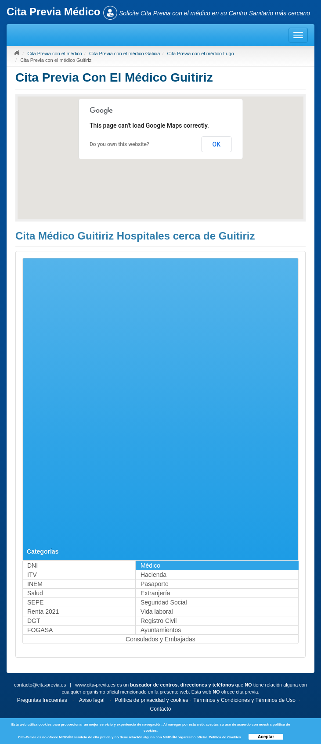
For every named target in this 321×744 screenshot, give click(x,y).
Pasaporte (155, 583)
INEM (35, 583)
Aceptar (266, 736)
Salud (35, 593)
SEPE (35, 602)
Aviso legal (92, 700)
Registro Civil (159, 620)
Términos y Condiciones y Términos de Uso (244, 700)
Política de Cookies (225, 737)
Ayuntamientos (161, 629)
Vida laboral (157, 611)
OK (217, 144)
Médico (150, 565)
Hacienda (153, 574)
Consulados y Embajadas (160, 639)
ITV (32, 574)
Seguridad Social (164, 602)
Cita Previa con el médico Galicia (124, 53)
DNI (32, 565)
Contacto (160, 709)
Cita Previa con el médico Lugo (200, 53)
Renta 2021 (43, 611)
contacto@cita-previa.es (40, 684)
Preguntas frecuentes (42, 700)
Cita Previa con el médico (54, 53)
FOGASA (40, 629)
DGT (33, 620)
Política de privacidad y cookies (151, 700)
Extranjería (155, 593)
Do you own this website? (119, 144)
